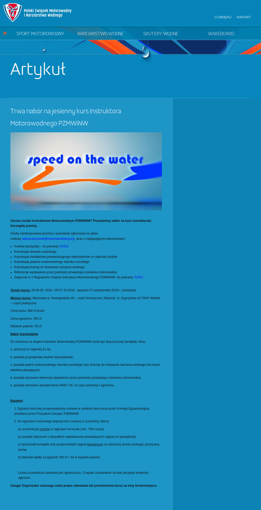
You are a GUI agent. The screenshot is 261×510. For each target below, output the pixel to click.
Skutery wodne (160, 34)
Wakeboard (221, 34)
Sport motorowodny (40, 34)
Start (5, 33)
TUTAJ (64, 246)
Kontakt (244, 17)
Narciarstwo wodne (101, 34)
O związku (223, 17)
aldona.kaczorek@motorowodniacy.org (48, 239)
